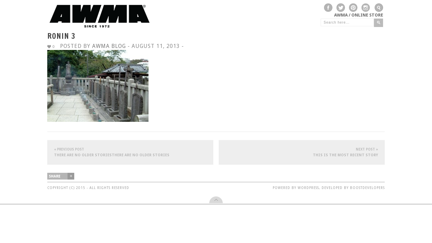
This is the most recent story (301, 152)
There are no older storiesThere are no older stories (130, 152)
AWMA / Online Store (358, 15)
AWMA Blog (109, 46)
